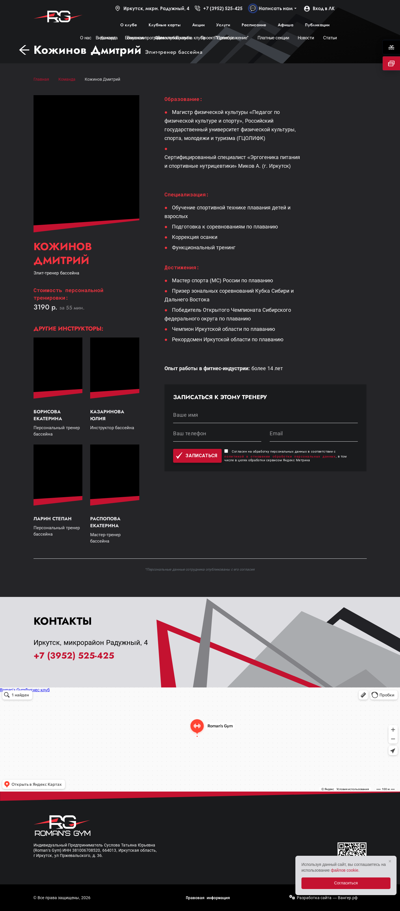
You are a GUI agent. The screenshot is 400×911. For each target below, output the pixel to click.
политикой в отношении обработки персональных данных (280, 456)
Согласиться (346, 883)
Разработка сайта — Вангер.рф (327, 897)
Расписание (254, 24)
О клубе (128, 24)
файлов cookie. (345, 870)
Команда (66, 79)
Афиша (285, 24)
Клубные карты (165, 24)
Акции (198, 24)
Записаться (197, 455)
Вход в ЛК (319, 8)
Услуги (223, 24)
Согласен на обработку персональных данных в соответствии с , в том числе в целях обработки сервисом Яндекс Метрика (285, 456)
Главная (41, 79)
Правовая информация (208, 897)
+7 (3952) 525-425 (218, 8)
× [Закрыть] (390, 861)
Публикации (317, 24)
